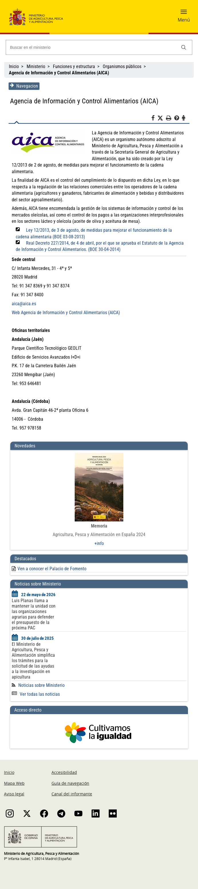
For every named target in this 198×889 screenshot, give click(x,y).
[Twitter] (161, 118)
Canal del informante (72, 794)
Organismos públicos (122, 66)
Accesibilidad (64, 772)
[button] (184, 13)
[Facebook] (154, 118)
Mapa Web (14, 783)
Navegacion (24, 86)
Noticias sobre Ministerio (41, 685)
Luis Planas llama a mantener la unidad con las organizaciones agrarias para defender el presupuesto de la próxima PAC (34, 614)
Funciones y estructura (74, 66)
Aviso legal (14, 794)
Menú (184, 20)
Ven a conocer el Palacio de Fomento (51, 568)
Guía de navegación (70, 783)
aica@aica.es (24, 303)
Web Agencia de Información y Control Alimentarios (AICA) (66, 312)
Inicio (14, 66)
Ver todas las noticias (36, 694)
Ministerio (36, 66)
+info (99, 543)
